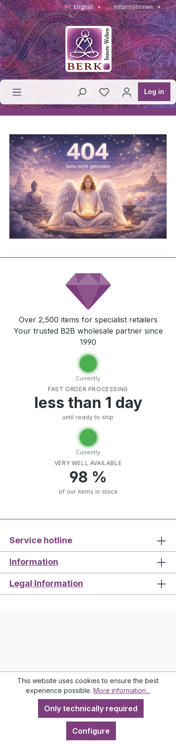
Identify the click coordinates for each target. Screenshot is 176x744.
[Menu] (17, 91)
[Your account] (126, 91)
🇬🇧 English (82, 6)
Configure (91, 731)
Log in (154, 91)
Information (33, 562)
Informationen (137, 6)
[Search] (81, 91)
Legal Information (46, 583)
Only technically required (91, 708)
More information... (121, 690)
